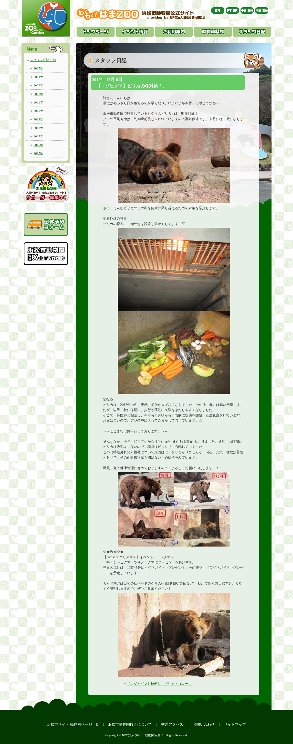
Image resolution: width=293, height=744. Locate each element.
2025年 (38, 68)
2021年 (38, 102)
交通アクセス (172, 724)
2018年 (38, 128)
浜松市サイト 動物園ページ (69, 724)
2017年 (38, 136)
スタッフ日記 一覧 (43, 60)
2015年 (38, 153)
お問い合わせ (204, 724)
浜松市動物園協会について (130, 724)
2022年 (38, 94)
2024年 (38, 77)
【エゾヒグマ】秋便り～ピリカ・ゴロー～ (159, 684)
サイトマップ (235, 724)
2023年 (38, 85)
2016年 (38, 145)
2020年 (38, 111)
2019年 (38, 119)
